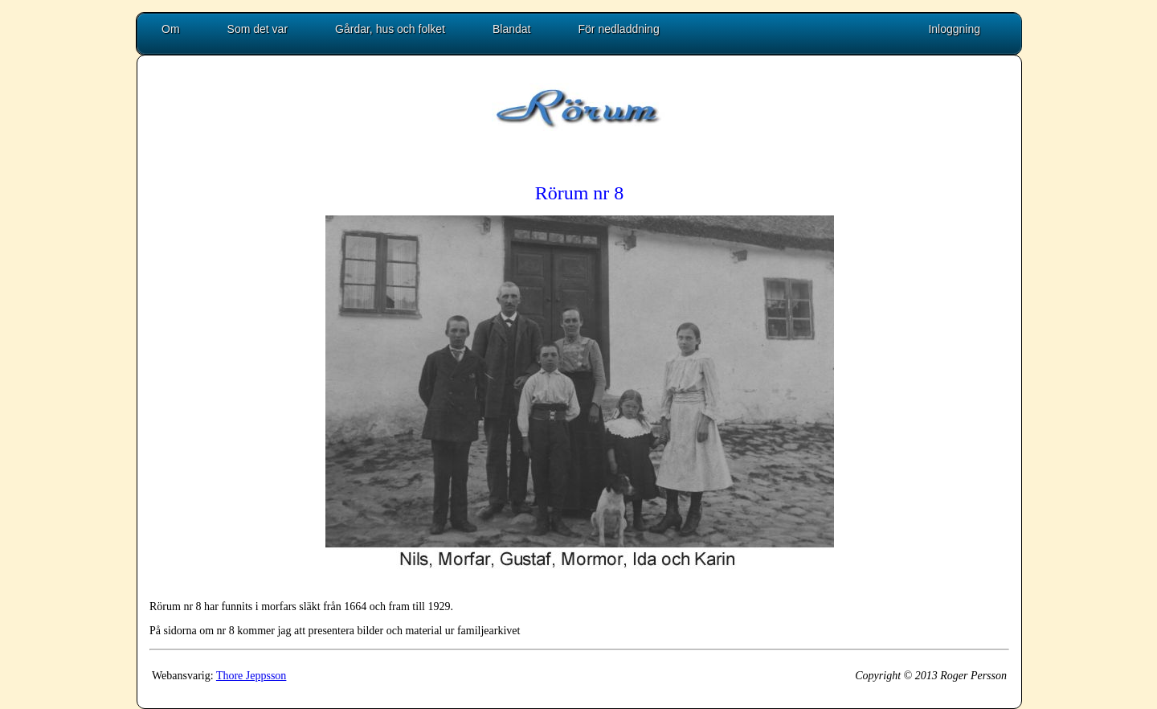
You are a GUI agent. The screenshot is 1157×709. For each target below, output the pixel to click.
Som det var (257, 29)
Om (170, 29)
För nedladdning (619, 29)
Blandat (511, 29)
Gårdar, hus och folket (390, 29)
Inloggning (954, 29)
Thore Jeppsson (251, 676)
